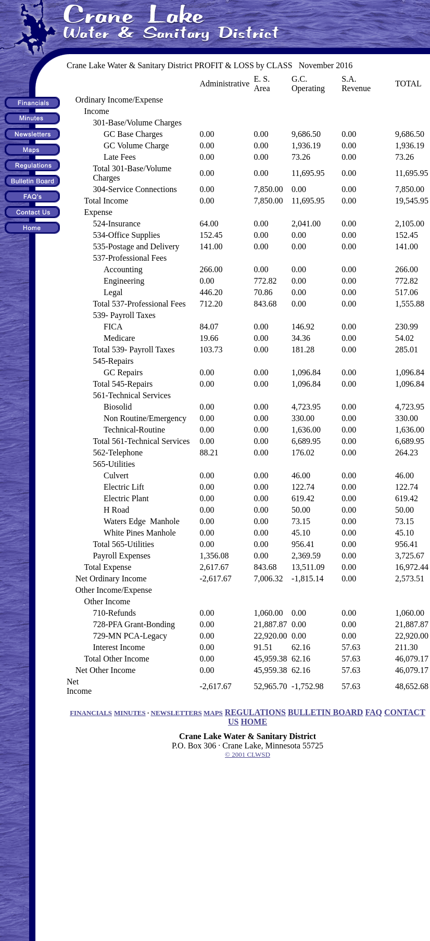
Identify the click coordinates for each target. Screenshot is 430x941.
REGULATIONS (255, 712)
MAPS (213, 713)
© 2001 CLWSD (247, 754)
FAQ (373, 712)
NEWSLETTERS (176, 713)
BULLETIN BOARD (325, 712)
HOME (254, 721)
